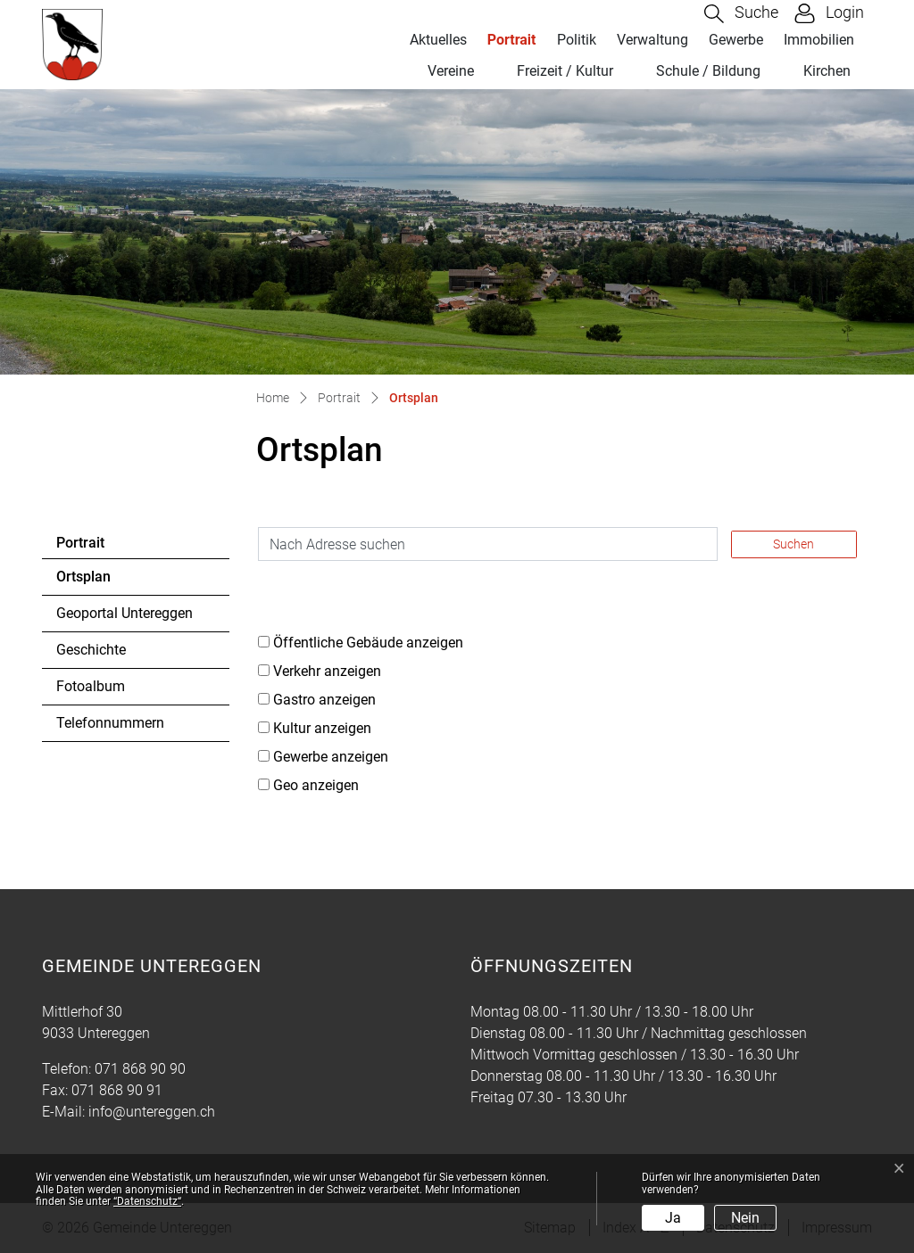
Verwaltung (652, 39)
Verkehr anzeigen (327, 671)
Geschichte (91, 649)
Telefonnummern (110, 722)
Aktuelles (438, 39)
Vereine (451, 70)
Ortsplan (104, 581)
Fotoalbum (90, 686)
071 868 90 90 (140, 1068)
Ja (673, 1217)
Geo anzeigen (316, 785)
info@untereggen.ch (151, 1111)
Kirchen (827, 70)
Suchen (793, 544)
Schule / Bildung (708, 70)
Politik (576, 39)
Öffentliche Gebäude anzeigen (368, 642)
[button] (741, 14)
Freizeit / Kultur (565, 70)
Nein (745, 1217)
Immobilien (819, 39)
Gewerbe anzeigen (330, 756)
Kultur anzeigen (322, 728)
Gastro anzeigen (324, 699)
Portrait (511, 39)
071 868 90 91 (116, 1090)
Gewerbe (736, 39)
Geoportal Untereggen (124, 613)
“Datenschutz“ (147, 1201)
